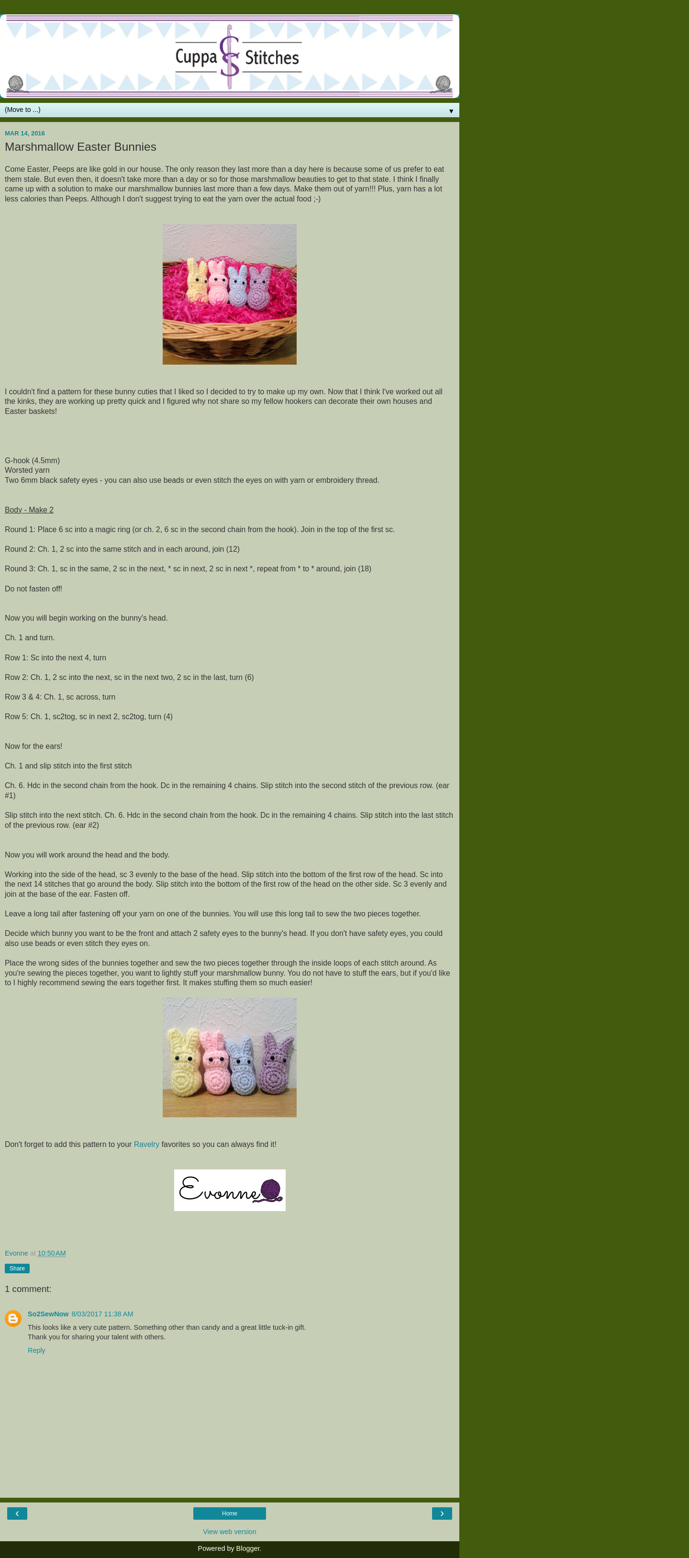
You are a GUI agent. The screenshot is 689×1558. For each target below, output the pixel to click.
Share (17, 1268)
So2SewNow (48, 1314)
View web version (229, 1532)
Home (229, 1513)
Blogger (248, 1548)
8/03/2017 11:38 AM (102, 1314)
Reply (36, 1350)
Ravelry (147, 1144)
